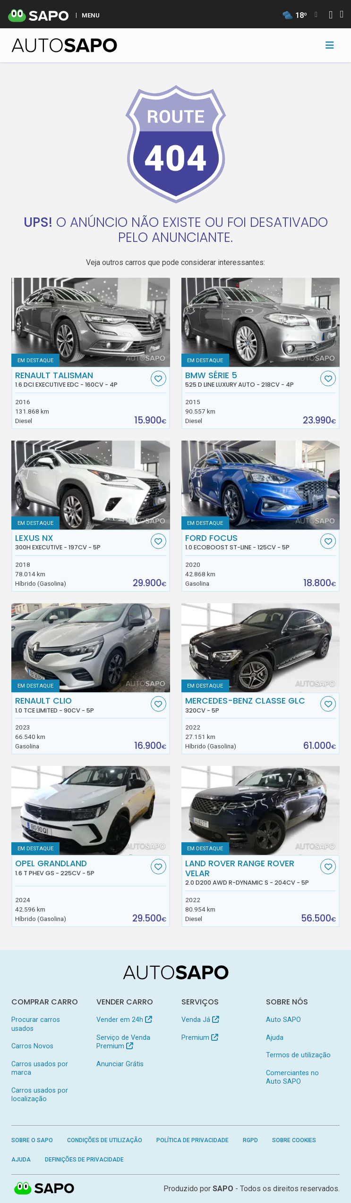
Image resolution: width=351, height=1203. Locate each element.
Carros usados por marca (39, 1068)
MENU (91, 15)
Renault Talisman (82, 380)
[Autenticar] (331, 15)
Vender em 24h (124, 1020)
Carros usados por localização (39, 1095)
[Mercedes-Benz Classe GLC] (260, 647)
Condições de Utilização (104, 1140)
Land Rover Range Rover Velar (252, 873)
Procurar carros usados (35, 1024)
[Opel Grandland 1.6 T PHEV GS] (90, 810)
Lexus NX (82, 542)
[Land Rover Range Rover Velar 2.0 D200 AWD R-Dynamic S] (260, 810)
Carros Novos (32, 1046)
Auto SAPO (283, 1020)
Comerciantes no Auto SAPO (292, 1077)
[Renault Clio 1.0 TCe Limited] (90, 647)
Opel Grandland (82, 868)
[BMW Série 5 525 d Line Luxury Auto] (260, 322)
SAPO (44, 1189)
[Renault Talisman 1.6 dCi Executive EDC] (90, 322)
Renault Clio (82, 705)
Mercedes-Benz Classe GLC (252, 705)
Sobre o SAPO (32, 1140)
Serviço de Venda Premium (123, 1042)
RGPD (250, 1140)
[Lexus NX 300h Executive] (90, 485)
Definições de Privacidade (84, 1159)
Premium (199, 1038)
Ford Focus (252, 542)
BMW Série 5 (252, 380)
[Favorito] (158, 378)
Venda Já (200, 1020)
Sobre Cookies (294, 1140)
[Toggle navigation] (330, 45)
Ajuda (274, 1038)
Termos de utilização (298, 1055)
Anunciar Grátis (120, 1064)
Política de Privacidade (192, 1140)
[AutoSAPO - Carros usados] (64, 45)
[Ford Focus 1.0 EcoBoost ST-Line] (260, 485)
